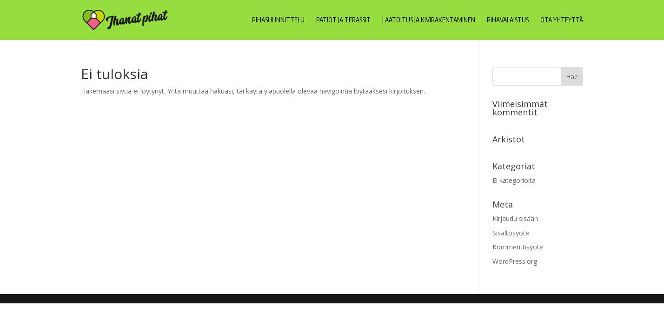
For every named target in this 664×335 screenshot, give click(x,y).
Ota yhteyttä (561, 20)
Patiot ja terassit (343, 20)
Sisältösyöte (510, 232)
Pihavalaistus (508, 20)
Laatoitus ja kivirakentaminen (428, 20)
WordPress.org (514, 261)
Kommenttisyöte (517, 246)
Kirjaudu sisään (515, 218)
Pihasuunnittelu (278, 20)
